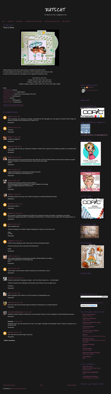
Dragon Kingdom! (87, 316)
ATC (84, 374)
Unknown (11, 204)
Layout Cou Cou (87, 324)
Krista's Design (87, 348)
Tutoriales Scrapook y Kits (52, 21)
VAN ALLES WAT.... (88, 332)
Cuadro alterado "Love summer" (91, 378)
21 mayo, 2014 (17, 194)
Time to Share (8, 28)
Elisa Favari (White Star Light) (91, 322)
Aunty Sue (11, 302)
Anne (9, 180)
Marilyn (10, 157)
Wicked (84, 346)
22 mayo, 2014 (18, 213)
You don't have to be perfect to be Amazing (94, 336)
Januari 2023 (86, 328)
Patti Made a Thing (88, 339)
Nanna (10, 224)
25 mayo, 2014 (19, 278)
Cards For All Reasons (89, 318)
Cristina (91, 87)
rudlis (9, 293)
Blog (84, 358)
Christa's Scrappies (88, 326)
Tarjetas (20, 106)
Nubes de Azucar (88, 366)
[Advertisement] (94, 52)
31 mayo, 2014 (18, 321)
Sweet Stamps (7, 96)
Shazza (10, 194)
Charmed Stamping (88, 344)
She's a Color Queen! (89, 314)
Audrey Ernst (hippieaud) (15, 312)
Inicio (3, 21)
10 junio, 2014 (18, 332)
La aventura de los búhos (90, 376)
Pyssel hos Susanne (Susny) (91, 352)
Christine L (11, 278)
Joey (9, 268)
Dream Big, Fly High (88, 354)
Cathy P (10, 146)
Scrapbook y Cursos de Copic (33, 21)
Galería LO (11, 21)
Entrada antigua (71, 385)
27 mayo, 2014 (27, 312)
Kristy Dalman (87, 356)
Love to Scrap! (7, 100)
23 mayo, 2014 (16, 256)
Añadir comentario (9, 340)
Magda (10, 137)
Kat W (9, 256)
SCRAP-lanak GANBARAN (90, 372)
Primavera (13, 106)
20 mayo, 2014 (16, 116)
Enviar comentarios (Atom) (18, 388)
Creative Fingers (7, 102)
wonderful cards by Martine (91, 330)
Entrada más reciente (9, 385)
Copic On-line (66, 21)
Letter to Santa (86, 320)
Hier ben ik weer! (87, 350)
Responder (11, 122)
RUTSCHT (55, 9)
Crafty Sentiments (8, 94)
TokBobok (6, 98)
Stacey (10, 116)
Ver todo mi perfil (92, 90)
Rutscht (85, 334)
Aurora (10, 127)
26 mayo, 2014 (16, 293)
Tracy (9, 169)
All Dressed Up (7, 90)
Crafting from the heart (9, 92)
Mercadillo (19, 21)
